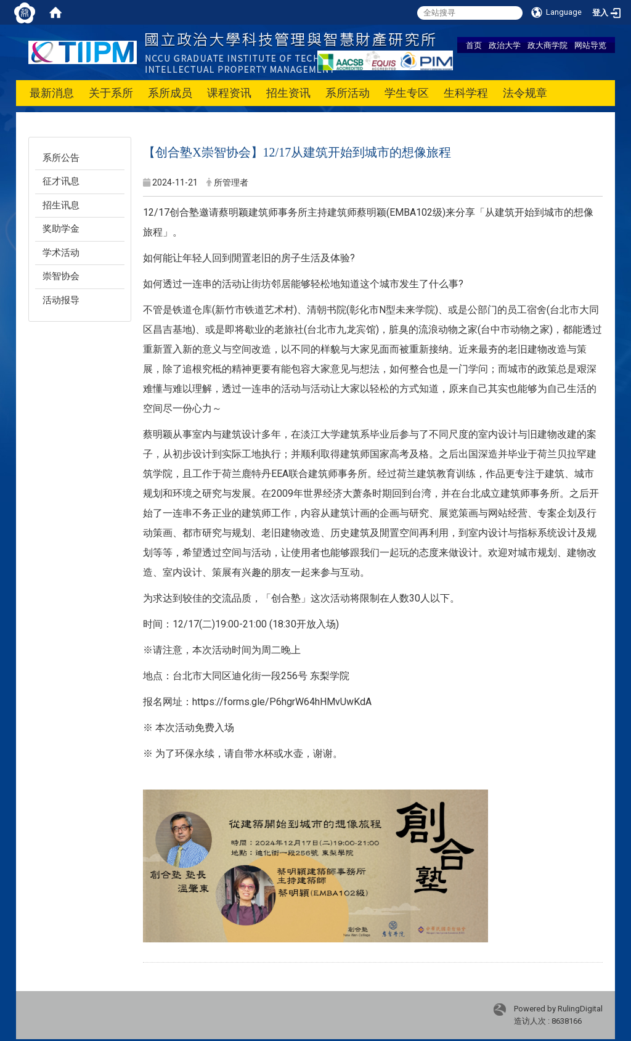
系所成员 (170, 92)
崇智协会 (61, 276)
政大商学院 (547, 45)
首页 (474, 45)
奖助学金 (61, 228)
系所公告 (61, 157)
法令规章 (525, 92)
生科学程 (466, 92)
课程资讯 (229, 92)
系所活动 (347, 92)
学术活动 (61, 252)
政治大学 (505, 45)
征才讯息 (61, 181)
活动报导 (61, 300)
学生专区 (407, 92)
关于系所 (111, 92)
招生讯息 (61, 205)
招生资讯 (288, 92)
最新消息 (52, 92)
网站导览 (590, 45)
